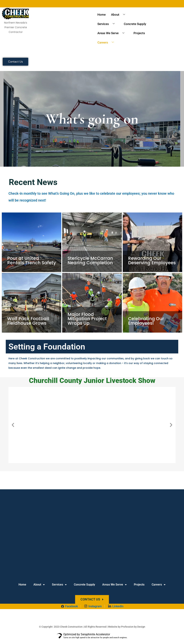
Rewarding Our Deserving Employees (151, 260)
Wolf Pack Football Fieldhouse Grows (28, 321)
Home (101, 14)
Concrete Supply (135, 24)
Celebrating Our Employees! (146, 321)
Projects (139, 33)
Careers (106, 42)
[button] (13, 425)
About (119, 14)
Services (107, 23)
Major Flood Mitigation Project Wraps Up (87, 319)
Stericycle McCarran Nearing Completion (90, 260)
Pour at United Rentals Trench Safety (31, 260)
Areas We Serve (112, 33)
